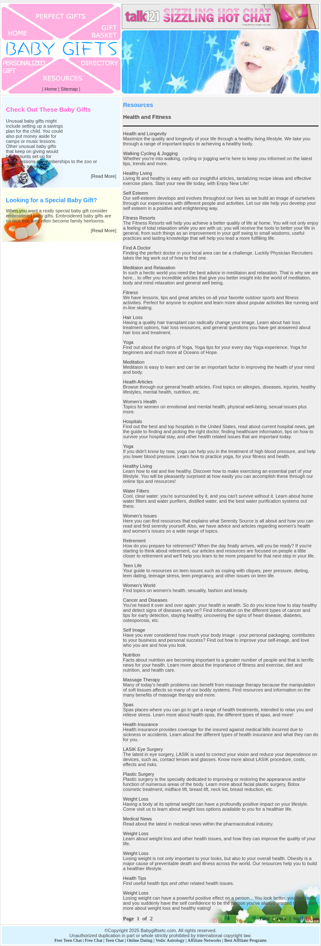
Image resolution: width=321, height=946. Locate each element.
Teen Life (132, 565)
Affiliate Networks (204, 940)
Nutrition (131, 654)
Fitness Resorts (139, 217)
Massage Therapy (141, 679)
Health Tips (134, 878)
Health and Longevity (144, 133)
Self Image (134, 629)
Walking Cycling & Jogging (150, 153)
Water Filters (136, 490)
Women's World (139, 585)
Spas (128, 704)
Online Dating (139, 940)
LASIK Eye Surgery (143, 749)
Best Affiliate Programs (245, 940)
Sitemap (69, 88)
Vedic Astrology (170, 940)
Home (51, 88)
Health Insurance (140, 724)
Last (314, 918)
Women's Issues (140, 515)
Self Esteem (135, 193)
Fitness (130, 292)
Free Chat (93, 940)
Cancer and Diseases (145, 600)
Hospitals (132, 421)
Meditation (133, 361)
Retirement (134, 540)
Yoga (128, 342)
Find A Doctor (137, 247)
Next (298, 918)
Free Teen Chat (68, 940)
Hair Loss (132, 317)
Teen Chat (114, 940)
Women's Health (140, 401)
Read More (103, 176)
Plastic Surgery (138, 774)
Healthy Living (137, 173)
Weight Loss (135, 798)
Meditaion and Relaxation (149, 267)
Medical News (137, 818)
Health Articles (137, 381)
